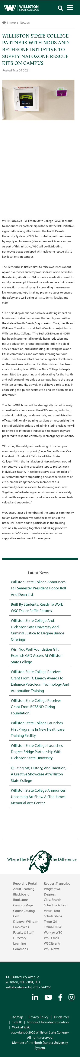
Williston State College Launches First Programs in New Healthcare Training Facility (37, 729)
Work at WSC (53, 932)
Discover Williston (26, 921)
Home (9, 22)
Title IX (17, 1022)
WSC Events (52, 943)
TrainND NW (53, 927)
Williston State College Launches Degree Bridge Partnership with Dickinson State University (37, 751)
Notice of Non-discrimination (48, 1022)
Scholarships (53, 916)
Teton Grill (51, 921)
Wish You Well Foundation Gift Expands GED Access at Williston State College (37, 655)
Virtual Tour (52, 911)
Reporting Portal (25, 883)
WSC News (51, 949)
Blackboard (21, 894)
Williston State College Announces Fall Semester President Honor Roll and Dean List (38, 588)
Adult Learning (24, 889)
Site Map (17, 1017)
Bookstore (20, 899)
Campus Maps (23, 905)
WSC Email (51, 938)
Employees (21, 927)
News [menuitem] (24, 22)
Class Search (52, 899)
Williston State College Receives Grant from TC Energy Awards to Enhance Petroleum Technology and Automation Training (40, 681)
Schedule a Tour (55, 905)
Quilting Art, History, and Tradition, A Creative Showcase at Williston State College (38, 774)
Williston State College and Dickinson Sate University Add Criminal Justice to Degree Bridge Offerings (37, 630)
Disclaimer (61, 1017)
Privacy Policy (38, 1017)
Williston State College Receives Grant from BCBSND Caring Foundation (36, 706)
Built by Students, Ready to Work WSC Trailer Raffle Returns (37, 607)
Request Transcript (57, 883)
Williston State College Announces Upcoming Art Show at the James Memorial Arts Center (38, 796)
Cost (16, 916)
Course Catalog (24, 911)
